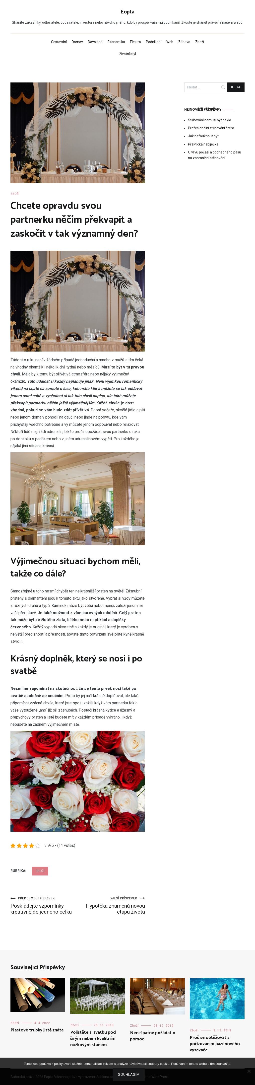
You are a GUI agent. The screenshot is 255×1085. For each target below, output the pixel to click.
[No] (248, 1071)
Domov (77, 42)
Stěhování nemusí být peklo (209, 120)
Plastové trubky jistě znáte (37, 1030)
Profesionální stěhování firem (211, 128)
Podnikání (153, 42)
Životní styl (127, 54)
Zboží (199, 42)
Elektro (135, 42)
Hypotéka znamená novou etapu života (111, 906)
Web (169, 42)
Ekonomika (116, 42)
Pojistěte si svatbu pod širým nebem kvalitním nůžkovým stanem (93, 1039)
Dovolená (95, 42)
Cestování (59, 42)
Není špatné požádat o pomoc (152, 1036)
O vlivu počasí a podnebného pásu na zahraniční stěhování (214, 155)
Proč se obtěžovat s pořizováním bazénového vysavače (215, 1044)
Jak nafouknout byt (203, 136)
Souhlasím (129, 1075)
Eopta (127, 12)
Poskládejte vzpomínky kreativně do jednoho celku (44, 906)
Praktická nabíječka (203, 144)
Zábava (184, 42)
